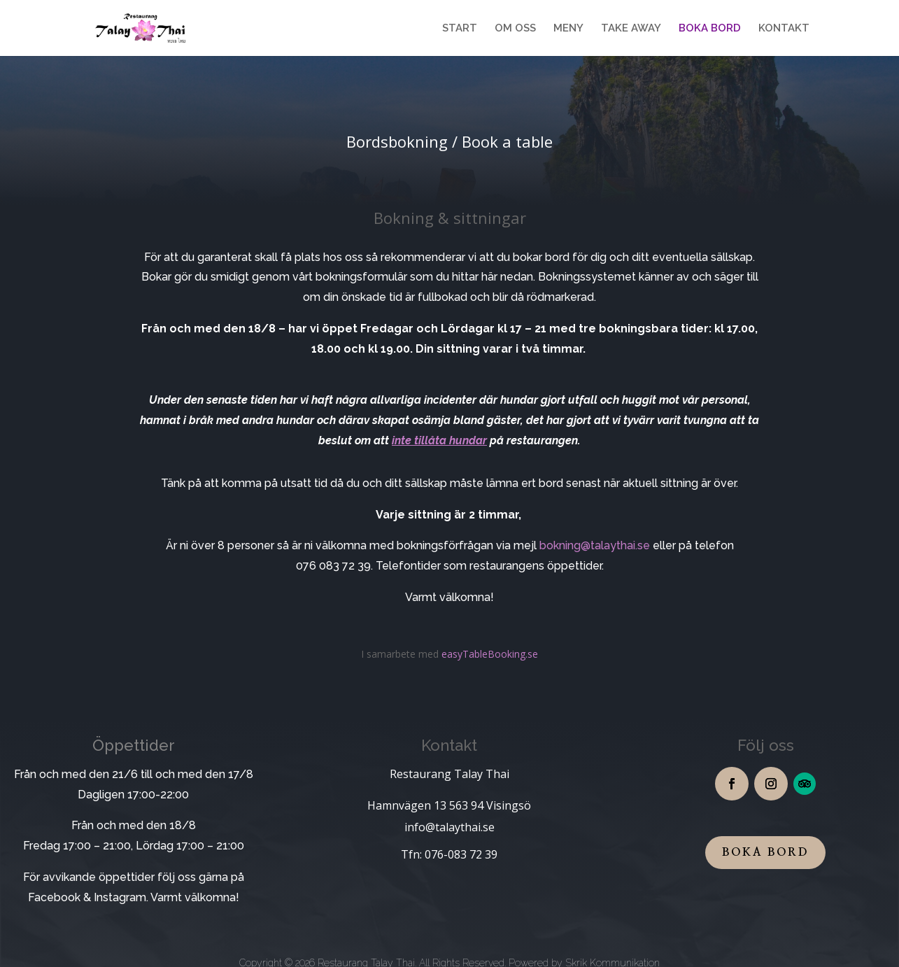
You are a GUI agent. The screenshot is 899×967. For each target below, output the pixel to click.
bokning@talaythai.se (594, 545)
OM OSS (515, 28)
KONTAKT (783, 28)
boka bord (765, 852)
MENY (568, 28)
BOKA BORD (710, 28)
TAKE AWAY (631, 28)
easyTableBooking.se (489, 654)
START (459, 28)
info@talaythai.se (449, 827)
